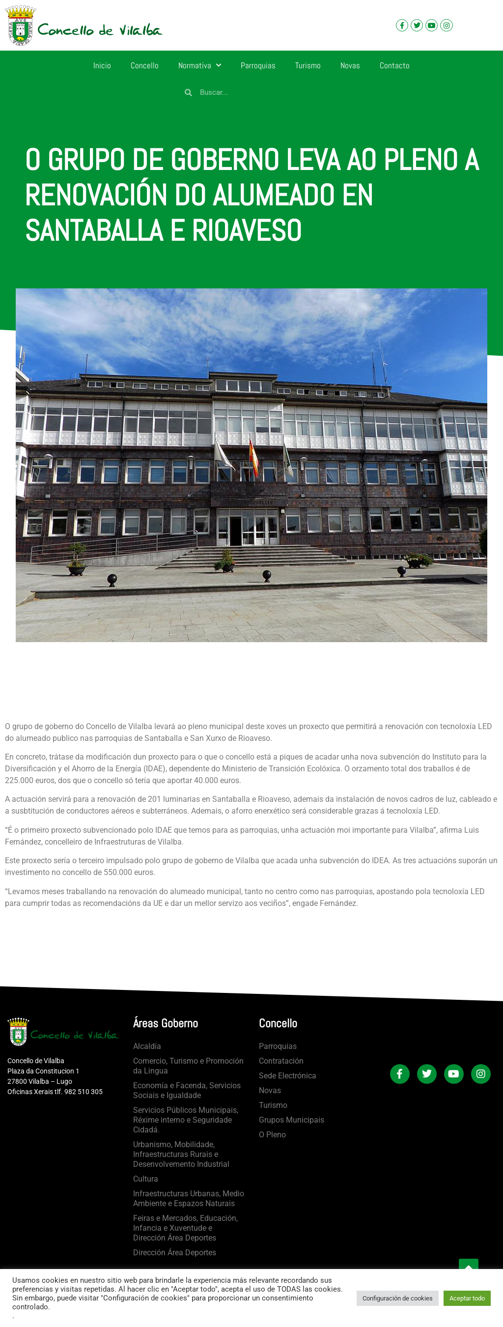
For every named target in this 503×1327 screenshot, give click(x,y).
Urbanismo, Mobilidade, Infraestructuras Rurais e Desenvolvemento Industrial (181, 1154)
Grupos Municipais (291, 1120)
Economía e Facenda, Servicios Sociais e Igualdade (187, 1090)
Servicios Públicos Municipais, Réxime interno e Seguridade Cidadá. (185, 1119)
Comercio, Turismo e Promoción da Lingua (188, 1065)
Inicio (102, 65)
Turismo (308, 65)
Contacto (395, 65)
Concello (145, 65)
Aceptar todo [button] (467, 1298)
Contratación (281, 1061)
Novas (350, 65)
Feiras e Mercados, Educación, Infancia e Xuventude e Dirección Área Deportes (185, 1228)
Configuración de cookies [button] (398, 1298)
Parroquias (258, 65)
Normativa (199, 65)
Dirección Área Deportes (174, 1252)
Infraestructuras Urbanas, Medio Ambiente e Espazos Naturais (188, 1198)
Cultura (145, 1179)
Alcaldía (147, 1046)
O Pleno (272, 1134)
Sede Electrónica (287, 1075)
